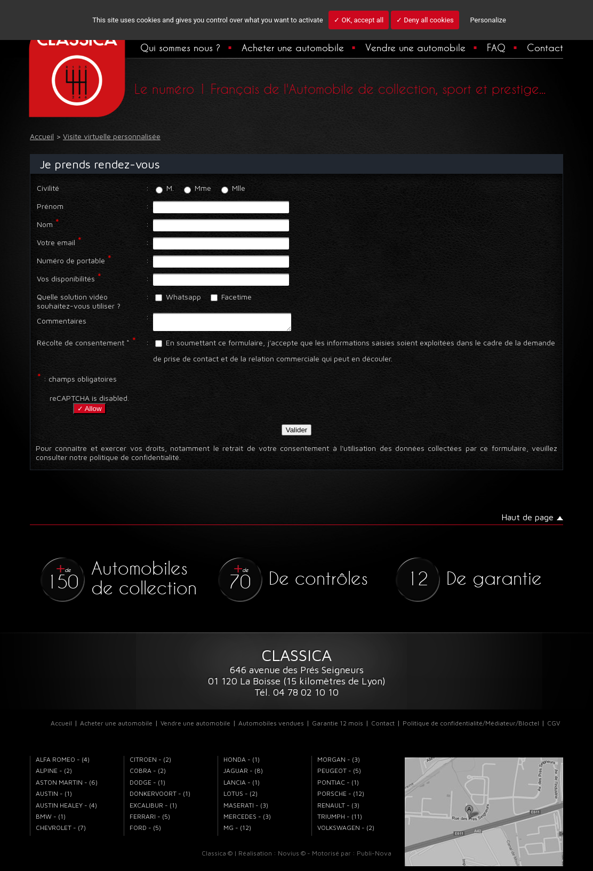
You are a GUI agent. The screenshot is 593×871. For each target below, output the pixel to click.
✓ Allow (89, 412)
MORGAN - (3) (338, 763)
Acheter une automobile (293, 47)
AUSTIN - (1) (54, 797)
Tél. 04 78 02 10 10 (296, 695)
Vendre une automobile (415, 47)
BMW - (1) (51, 820)
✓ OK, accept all (358, 20)
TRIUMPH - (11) (339, 820)
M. (165, 187)
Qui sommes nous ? (180, 47)
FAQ (496, 47)
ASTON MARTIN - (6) (67, 785)
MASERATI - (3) (245, 808)
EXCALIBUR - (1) (153, 808)
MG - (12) (237, 831)
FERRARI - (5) (150, 820)
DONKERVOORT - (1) (160, 797)
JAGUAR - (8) (243, 774)
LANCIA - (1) (241, 785)
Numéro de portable (71, 260)
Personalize (488, 20)
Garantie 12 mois (337, 726)
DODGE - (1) (147, 785)
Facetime (231, 296)
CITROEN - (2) (150, 763)
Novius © (292, 856)
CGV (553, 726)
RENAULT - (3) (338, 808)
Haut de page (527, 520)
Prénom (50, 206)
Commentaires (61, 320)
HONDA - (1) (241, 763)
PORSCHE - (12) (340, 797)
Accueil (61, 726)
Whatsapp (178, 296)
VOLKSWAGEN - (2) (345, 831)
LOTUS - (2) (240, 797)
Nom (45, 224)
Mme (197, 187)
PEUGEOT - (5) (339, 774)
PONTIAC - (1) (338, 785)
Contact (545, 47)
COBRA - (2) (148, 774)
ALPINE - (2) (54, 774)
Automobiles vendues (271, 726)
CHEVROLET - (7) (61, 831)
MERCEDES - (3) (247, 820)
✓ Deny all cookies (425, 20)
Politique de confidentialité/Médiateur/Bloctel (471, 726)
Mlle (233, 187)
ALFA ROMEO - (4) (63, 763)
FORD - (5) (145, 831)
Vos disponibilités (66, 278)
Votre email (56, 242)
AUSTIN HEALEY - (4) (66, 808)
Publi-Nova (374, 856)
